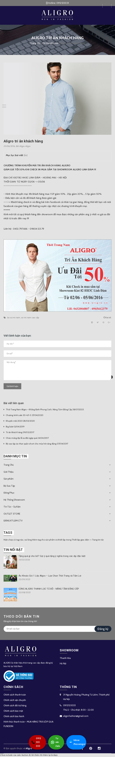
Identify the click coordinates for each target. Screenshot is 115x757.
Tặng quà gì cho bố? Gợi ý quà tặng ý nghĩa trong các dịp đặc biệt (52, 556)
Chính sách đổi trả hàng (15, 705)
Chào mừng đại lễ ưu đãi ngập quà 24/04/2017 (27, 438)
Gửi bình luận (12, 386)
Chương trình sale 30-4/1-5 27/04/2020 (24, 415)
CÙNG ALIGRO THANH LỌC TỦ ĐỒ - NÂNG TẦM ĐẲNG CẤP (49, 588)
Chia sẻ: (107, 317)
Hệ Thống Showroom (14, 499)
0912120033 (62, 3)
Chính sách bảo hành (14, 716)
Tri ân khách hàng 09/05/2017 (20, 432)
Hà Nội (63, 663)
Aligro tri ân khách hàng (23, 141)
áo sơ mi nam (13, 317)
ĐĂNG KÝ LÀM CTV (13, 520)
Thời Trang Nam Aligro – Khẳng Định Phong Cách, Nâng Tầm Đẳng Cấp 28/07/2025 (45, 409)
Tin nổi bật (13, 550)
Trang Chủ (9, 465)
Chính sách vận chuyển (15, 700)
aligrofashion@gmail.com (75, 716)
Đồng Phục (9, 492)
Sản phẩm (8, 478)
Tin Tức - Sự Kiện (12, 506)
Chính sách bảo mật (13, 711)
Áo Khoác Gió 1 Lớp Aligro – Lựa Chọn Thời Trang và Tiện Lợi (50, 575)
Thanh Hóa (65, 658)
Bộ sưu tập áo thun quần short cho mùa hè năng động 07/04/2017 (37, 443)
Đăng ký (102, 629)
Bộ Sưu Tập (9, 486)
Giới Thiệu (9, 472)
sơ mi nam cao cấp (30, 317)
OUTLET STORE (12, 513)
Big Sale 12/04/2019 (15, 426)
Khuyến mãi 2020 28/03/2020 (20, 421)
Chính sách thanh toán (15, 694)
